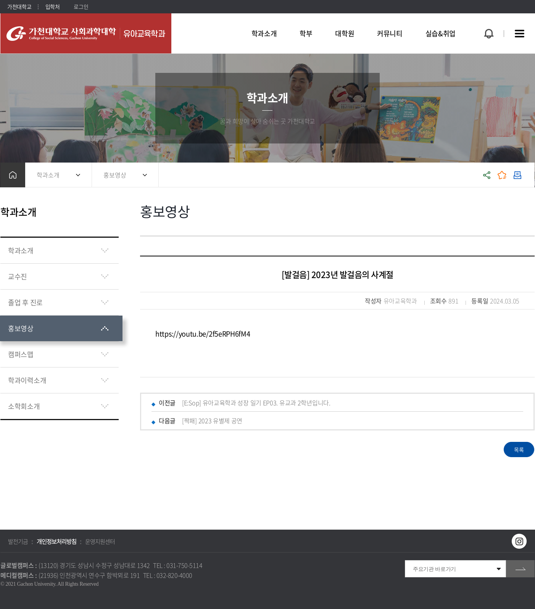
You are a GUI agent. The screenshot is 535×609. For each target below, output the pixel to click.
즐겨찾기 (502, 175)
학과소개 (48, 174)
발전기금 (18, 541)
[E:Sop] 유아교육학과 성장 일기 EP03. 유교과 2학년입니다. (256, 402)
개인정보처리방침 (56, 541)
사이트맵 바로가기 (519, 33)
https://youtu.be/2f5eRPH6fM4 (202, 334)
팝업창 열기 (488, 19)
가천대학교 (19, 6)
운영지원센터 (100, 541)
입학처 (52, 6)
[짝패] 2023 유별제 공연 (212, 420)
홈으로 (12, 175)
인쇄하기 (517, 175)
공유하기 (487, 175)
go (520, 568)
